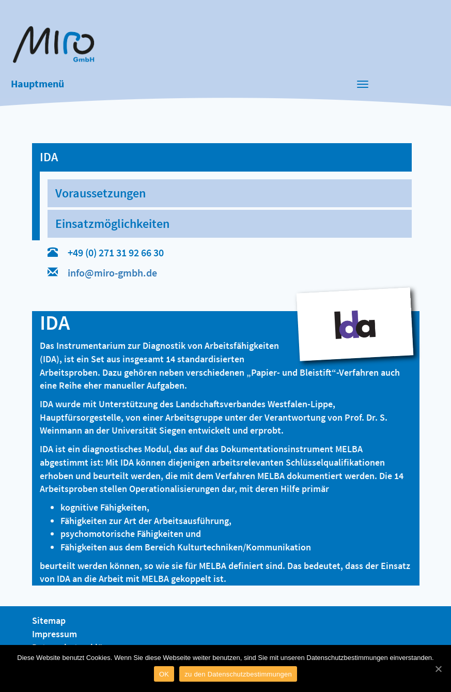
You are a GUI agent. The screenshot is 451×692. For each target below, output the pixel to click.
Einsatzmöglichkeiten (112, 224)
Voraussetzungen (100, 193)
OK (164, 674)
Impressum (54, 634)
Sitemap (49, 620)
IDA (49, 157)
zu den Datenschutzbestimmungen (238, 674)
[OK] (438, 669)
